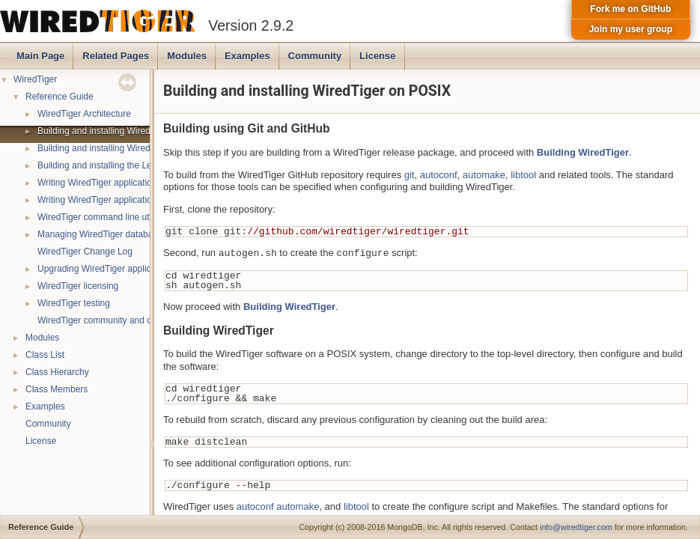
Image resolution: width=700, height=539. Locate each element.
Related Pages (115, 55)
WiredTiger (35, 79)
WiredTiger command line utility (99, 217)
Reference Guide (59, 96)
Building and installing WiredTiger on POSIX (125, 131)
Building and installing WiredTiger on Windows (129, 148)
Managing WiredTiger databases (102, 234)
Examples (247, 55)
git (409, 174)
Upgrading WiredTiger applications (106, 269)
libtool (523, 174)
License (377, 55)
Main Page (40, 55)
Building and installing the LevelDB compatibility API (140, 165)
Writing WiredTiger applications (99, 182)
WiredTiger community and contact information (130, 320)
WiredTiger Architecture (84, 114)
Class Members (56, 389)
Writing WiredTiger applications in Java (114, 200)
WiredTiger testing (73, 303)
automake (484, 174)
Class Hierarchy (57, 372)
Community (315, 55)
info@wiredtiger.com (576, 527)
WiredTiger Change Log (85, 251)
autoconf (438, 174)
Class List (44, 355)
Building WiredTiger (583, 152)
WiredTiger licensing (77, 286)
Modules (187, 55)
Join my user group (630, 29)
